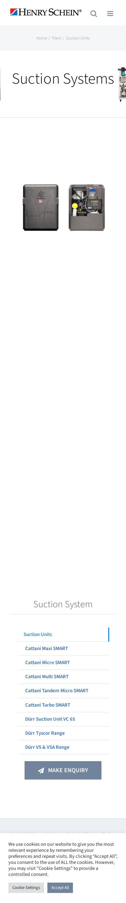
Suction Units (38, 634)
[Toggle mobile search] (94, 13)
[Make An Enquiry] (63, 770)
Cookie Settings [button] (26, 888)
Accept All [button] (60, 888)
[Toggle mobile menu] (111, 13)
